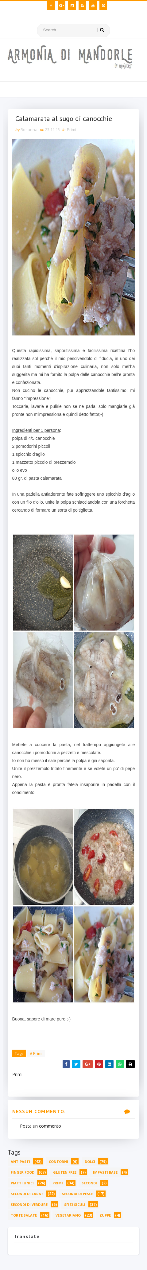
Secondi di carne (27, 1193)
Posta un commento (40, 1126)
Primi (71, 129)
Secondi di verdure (29, 1204)
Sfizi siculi (74, 1204)
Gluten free (64, 1172)
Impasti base (105, 1172)
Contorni (58, 1161)
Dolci (90, 1161)
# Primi (36, 1053)
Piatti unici (22, 1183)
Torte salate (24, 1215)
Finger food (22, 1172)
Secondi (89, 1183)
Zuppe (105, 1215)
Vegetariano (68, 1215)
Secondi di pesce (77, 1193)
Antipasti (20, 1161)
